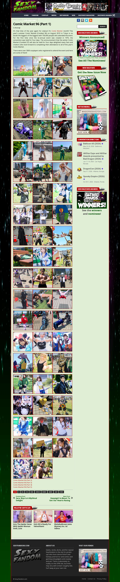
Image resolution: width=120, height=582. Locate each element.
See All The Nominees (91, 60)
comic (31, 492)
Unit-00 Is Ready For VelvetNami (42, 525)
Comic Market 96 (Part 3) (22, 483)
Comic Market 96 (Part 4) (22, 485)
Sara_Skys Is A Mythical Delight (27, 499)
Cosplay (45, 15)
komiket (44, 492)
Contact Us (91, 579)
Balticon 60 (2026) (93, 143)
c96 (27, 492)
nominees (94, 213)
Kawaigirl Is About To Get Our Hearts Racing (58, 499)
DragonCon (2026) (93, 168)
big (23, 492)
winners (97, 210)
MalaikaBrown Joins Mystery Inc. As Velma (63, 526)
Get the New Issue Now (92, 72)
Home (26, 15)
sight (56, 492)
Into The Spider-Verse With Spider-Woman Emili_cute (22, 526)
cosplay (38, 492)
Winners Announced (91, 37)
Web (73, 15)
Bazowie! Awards (105, 15)
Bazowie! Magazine (86, 15)
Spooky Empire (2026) (94, 177)
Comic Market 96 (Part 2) (22, 480)
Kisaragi (17, 28)
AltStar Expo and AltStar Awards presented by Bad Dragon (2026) (95, 156)
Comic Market (57, 31)
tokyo (61, 492)
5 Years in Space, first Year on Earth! (92, 58)
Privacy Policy (101, 579)
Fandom (35, 15)
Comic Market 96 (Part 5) (22, 487)
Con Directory (30, 20)
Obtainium (64, 15)
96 (19, 492)
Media (54, 15)
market (50, 492)
